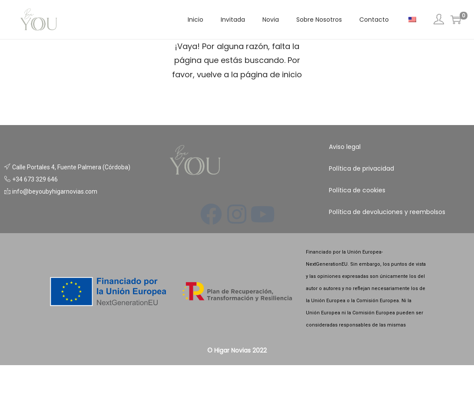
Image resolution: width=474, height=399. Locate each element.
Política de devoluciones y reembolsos (387, 212)
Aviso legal (345, 146)
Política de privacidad (361, 168)
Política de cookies (357, 190)
